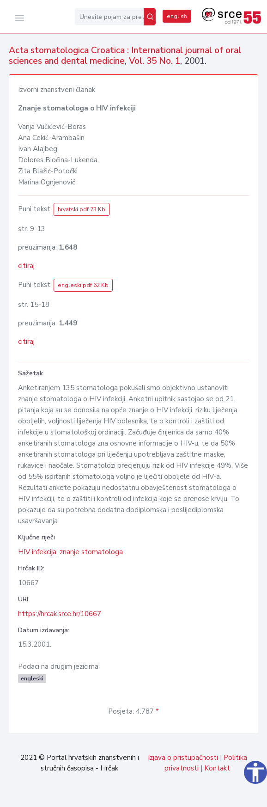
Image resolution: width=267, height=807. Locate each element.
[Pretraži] (150, 16)
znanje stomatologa (91, 551)
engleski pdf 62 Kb (83, 285)
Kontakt (217, 768)
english (177, 16)
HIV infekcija (37, 551)
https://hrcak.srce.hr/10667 (59, 613)
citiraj (26, 265)
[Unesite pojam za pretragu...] (109, 16)
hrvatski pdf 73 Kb (81, 209)
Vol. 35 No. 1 (154, 61)
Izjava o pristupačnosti (183, 757)
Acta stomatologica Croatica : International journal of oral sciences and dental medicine (125, 55)
